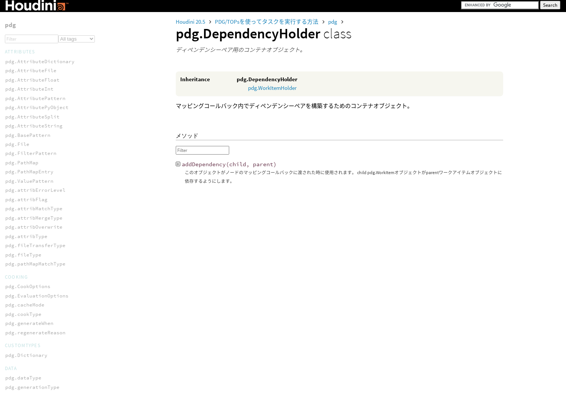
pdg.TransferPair (29, 48)
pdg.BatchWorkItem (30, 181)
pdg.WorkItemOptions (33, 273)
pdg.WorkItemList (29, 264)
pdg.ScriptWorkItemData (38, 218)
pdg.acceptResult (29, 66)
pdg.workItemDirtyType (36, 337)
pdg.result (20, 121)
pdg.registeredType (32, 112)
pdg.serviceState (29, 25)
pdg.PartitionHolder (33, 209)
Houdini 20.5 (191, 21)
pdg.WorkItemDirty (30, 245)
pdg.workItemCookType (35, 328)
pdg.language (23, 94)
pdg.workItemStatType (35, 365)
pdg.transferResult (32, 149)
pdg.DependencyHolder (35, 199)
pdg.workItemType (29, 383)
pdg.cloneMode (24, 300)
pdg (333, 21)
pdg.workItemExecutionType (43, 347)
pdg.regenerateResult (35, 103)
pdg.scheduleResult (32, 130)
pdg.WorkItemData (29, 236)
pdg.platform (23, 310)
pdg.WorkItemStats (30, 282)
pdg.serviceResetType (35, 16)
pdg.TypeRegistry (29, 57)
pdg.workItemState (30, 374)
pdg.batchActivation (33, 291)
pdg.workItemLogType (33, 356)
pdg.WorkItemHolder (272, 87)
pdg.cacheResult (27, 76)
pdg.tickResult (26, 140)
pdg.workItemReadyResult (40, 158)
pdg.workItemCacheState (38, 319)
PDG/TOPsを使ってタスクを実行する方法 (267, 21)
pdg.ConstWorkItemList (36, 190)
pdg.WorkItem (23, 227)
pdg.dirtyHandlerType (35, 85)
